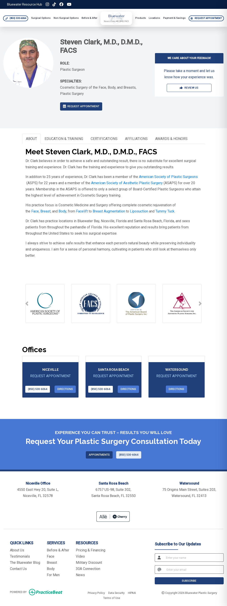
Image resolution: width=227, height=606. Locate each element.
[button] (26, 303)
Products (140, 18)
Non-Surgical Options (66, 18)
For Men (53, 575)
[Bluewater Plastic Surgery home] (116, 18)
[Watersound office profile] (176, 359)
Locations (154, 18)
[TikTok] (54, 4)
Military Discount (89, 562)
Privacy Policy (96, 593)
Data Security (116, 593)
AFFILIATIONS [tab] (136, 139)
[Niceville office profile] (50, 359)
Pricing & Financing (90, 550)
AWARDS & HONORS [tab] (171, 139)
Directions (65, 389)
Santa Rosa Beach (113, 369)
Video (80, 556)
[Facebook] (61, 4)
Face (50, 556)
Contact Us (18, 569)
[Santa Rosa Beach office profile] (113, 359)
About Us (17, 550)
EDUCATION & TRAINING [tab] (64, 139)
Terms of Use (111, 598)
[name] (193, 557)
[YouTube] (69, 4)
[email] (194, 569)
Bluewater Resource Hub (24, 4)
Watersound (176, 369)
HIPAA (132, 593)
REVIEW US (189, 87)
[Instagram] (47, 4)
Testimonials (20, 556)
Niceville (50, 369)
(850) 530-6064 (37, 389)
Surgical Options (41, 18)
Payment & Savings (174, 18)
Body (51, 569)
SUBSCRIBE (189, 580)
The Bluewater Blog (25, 562)
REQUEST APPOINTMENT (81, 106)
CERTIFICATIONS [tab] (104, 139)
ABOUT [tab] (31, 139)
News (80, 575)
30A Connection (88, 569)
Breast (52, 562)
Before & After (89, 18)
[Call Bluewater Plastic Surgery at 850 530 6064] (15, 18)
